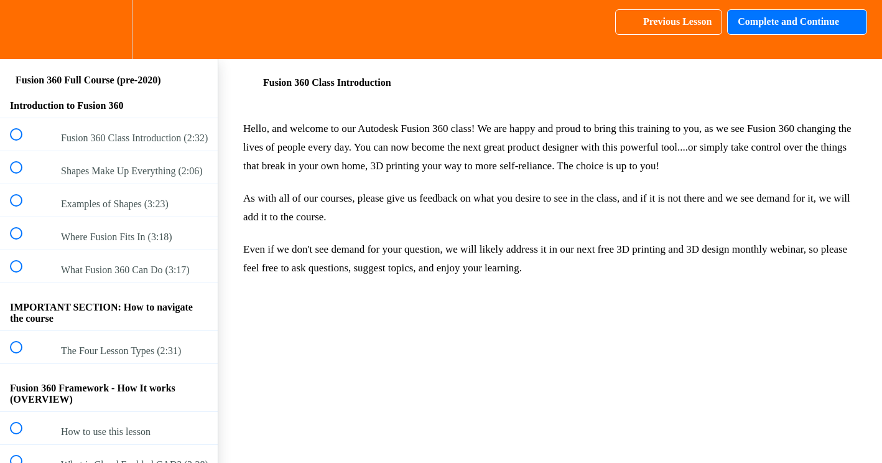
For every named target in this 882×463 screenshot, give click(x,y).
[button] (23, 29)
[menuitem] (109, 29)
